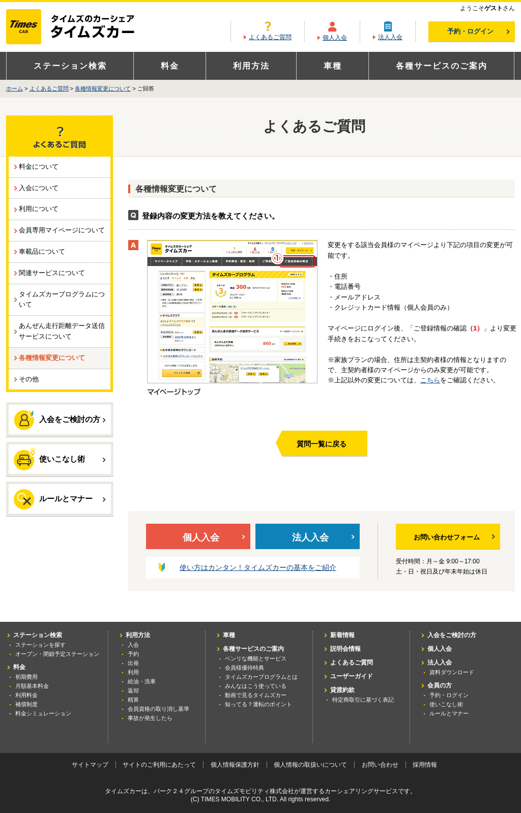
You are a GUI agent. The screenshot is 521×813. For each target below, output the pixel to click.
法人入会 (390, 37)
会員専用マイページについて (62, 230)
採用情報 (425, 764)
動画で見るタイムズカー (255, 695)
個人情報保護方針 (235, 764)
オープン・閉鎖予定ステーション (57, 654)
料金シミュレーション (43, 713)
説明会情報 (345, 648)
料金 (170, 66)
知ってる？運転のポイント (258, 704)
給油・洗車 (142, 681)
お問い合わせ (380, 764)
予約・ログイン (478, 31)
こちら (430, 380)
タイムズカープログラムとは (261, 677)
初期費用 (26, 677)
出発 (133, 663)
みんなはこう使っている (255, 686)
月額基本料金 (32, 686)
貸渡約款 (342, 690)
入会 (133, 645)
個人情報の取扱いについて (310, 764)
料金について (39, 166)
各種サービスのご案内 (441, 66)
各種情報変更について (103, 88)
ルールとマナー (60, 499)
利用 (133, 672)
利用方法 (251, 66)
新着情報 (342, 635)
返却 (133, 690)
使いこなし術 (60, 458)
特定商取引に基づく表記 (363, 700)
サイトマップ (90, 764)
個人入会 (335, 37)
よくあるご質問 (270, 37)
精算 (133, 700)
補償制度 (26, 704)
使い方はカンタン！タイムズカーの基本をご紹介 (258, 567)
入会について (39, 188)
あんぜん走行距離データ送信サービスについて (62, 331)
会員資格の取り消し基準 (158, 709)
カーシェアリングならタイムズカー (79, 27)
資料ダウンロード (451, 672)
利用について (39, 209)
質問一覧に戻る (321, 444)
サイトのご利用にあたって (159, 764)
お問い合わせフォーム (454, 537)
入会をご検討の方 (60, 420)
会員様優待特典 (244, 668)
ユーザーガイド (351, 676)
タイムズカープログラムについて (62, 299)
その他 (29, 379)
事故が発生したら (150, 718)
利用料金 (26, 695)
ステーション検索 (70, 66)
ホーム (14, 88)
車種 (333, 66)
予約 (133, 654)
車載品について (42, 251)
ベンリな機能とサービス (255, 658)
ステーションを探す (40, 645)
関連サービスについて (52, 273)
